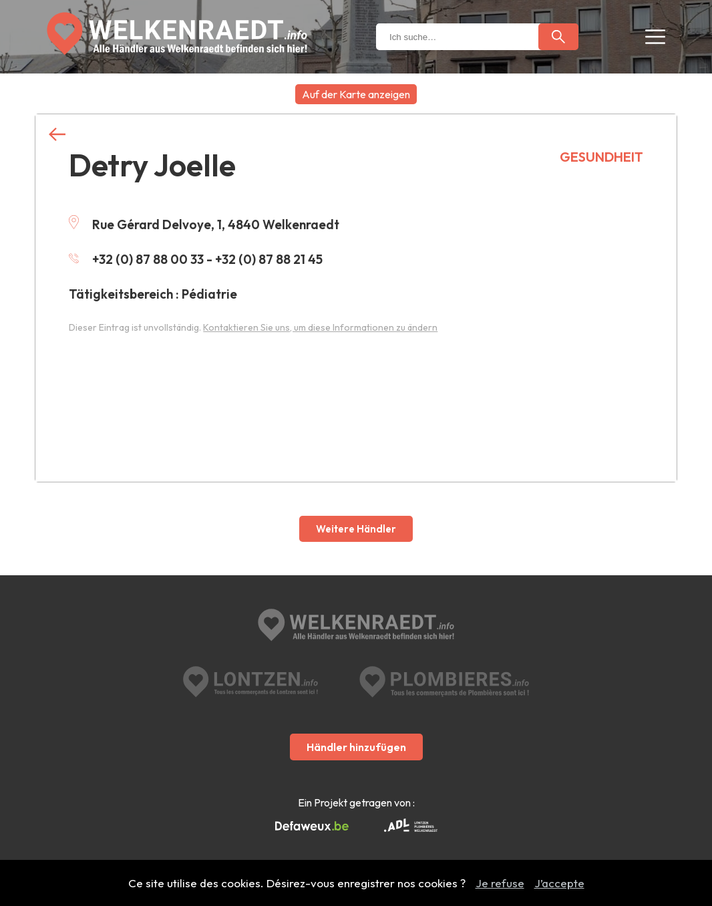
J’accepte (559, 883)
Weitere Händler (356, 528)
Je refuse (500, 883)
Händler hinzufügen (356, 747)
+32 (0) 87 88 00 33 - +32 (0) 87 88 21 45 (196, 259)
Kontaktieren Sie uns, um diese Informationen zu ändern (320, 327)
